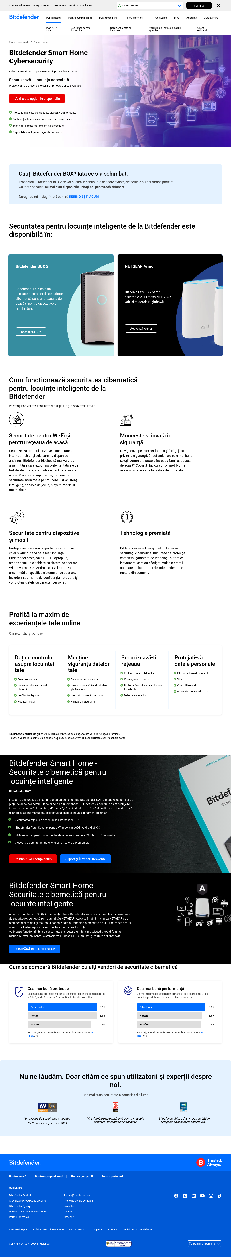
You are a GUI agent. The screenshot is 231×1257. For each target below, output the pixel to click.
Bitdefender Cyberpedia (22, 1206)
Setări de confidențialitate (137, 1229)
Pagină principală (19, 42)
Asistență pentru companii (78, 1200)
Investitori (69, 1206)
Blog (176, 17)
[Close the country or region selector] (218, 5)
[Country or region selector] (150, 5)
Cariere (68, 1211)
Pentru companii (82, 1176)
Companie (96, 1229)
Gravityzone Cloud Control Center (28, 1200)
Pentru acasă (17, 1176)
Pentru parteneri (112, 1176)
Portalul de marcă (19, 1217)
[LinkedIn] (193, 1196)
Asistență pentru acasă (77, 1195)
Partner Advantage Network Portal (28, 1211)
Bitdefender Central (20, 1195)
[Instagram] (211, 1196)
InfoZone (69, 1217)
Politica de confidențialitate (48, 1229)
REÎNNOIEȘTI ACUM (84, 197)
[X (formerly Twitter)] (185, 1196)
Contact (112, 1229)
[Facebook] (176, 1196)
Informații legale (18, 1229)
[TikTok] (220, 1196)
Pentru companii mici (49, 1176)
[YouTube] (202, 1196)
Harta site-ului (77, 1229)
